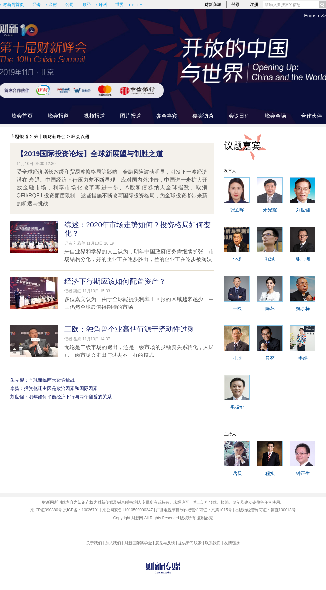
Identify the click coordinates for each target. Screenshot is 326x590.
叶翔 (237, 357)
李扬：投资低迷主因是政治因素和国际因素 (54, 388)
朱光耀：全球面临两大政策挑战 (42, 380)
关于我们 (94, 543)
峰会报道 (58, 116)
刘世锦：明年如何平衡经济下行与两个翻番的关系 (61, 396)
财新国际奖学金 (138, 543)
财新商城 (212, 4)
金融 (53, 4)
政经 (86, 4)
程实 (270, 473)
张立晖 (237, 209)
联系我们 (213, 543)
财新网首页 (13, 4)
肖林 (270, 357)
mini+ (137, 4)
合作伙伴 (311, 116)
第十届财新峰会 (50, 136)
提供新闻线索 (190, 543)
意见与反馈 (165, 543)
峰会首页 (22, 116)
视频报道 (94, 116)
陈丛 (270, 308)
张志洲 (303, 259)
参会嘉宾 (166, 116)
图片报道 (130, 116)
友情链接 (232, 543)
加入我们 (113, 543)
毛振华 (237, 407)
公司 (69, 4)
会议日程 (239, 116)
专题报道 (19, 136)
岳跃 (237, 473)
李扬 (237, 259)
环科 (103, 4)
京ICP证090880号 (46, 510)
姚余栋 (303, 308)
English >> (315, 15)
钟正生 (303, 473)
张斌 (270, 259)
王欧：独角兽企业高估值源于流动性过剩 (129, 329)
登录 (235, 4)
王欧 (237, 308)
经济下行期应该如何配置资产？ (115, 281)
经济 (36, 4)
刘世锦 (303, 209)
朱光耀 (270, 209)
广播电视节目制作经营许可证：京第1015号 (194, 510)
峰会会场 (275, 116)
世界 (119, 4)
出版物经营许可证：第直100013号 (265, 510)
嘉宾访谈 (202, 116)
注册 (254, 4)
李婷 (303, 357)
